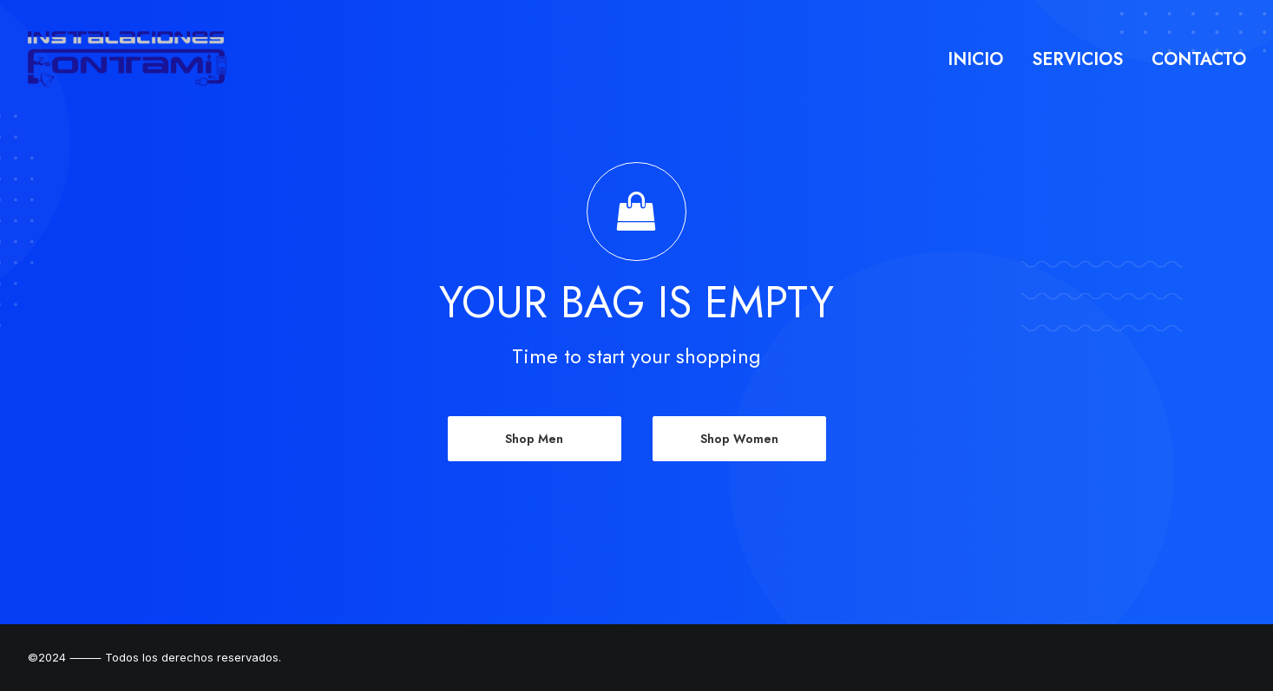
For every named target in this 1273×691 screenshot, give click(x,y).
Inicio (975, 59)
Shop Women (739, 438)
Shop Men (534, 438)
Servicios (1077, 59)
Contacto (1199, 59)
